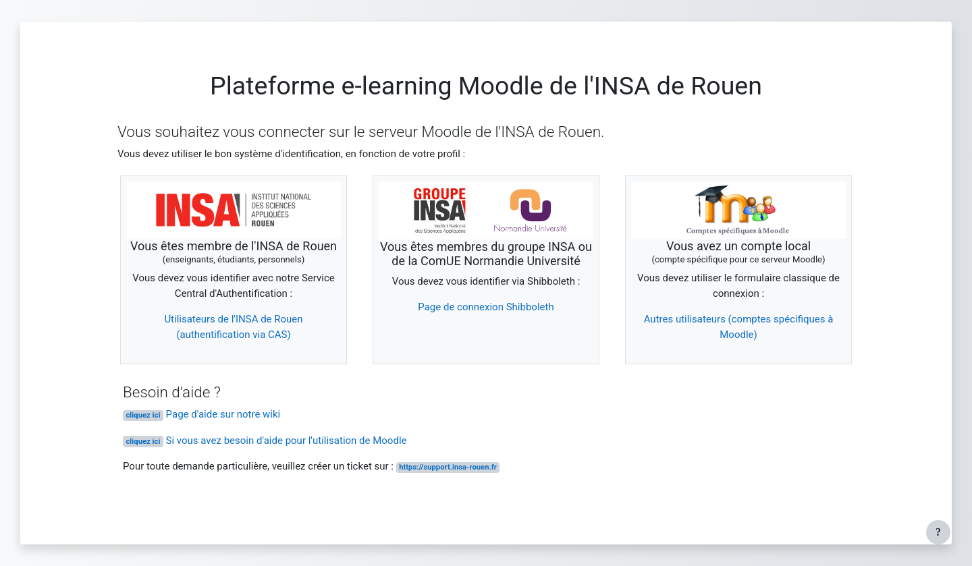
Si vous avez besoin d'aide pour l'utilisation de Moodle (264, 440)
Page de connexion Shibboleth (486, 307)
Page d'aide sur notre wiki (201, 414)
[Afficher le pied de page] (938, 532)
